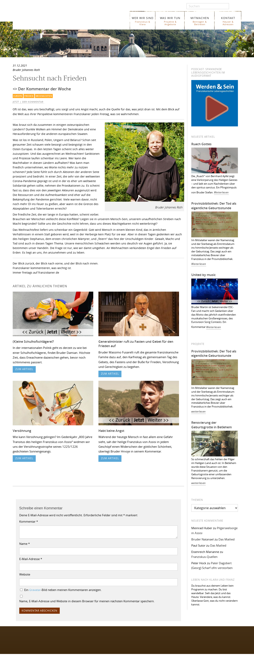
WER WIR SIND (142, 21)
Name (24, 544)
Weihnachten (44, 96)
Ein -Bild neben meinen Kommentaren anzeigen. (63, 590)
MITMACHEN (199, 21)
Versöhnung (22, 431)
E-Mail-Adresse (30, 559)
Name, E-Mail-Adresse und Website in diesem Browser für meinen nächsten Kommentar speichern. (87, 601)
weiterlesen (198, 411)
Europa (17, 96)
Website (24, 574)
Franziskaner (58, 18)
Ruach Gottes (201, 144)
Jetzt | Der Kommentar (28, 101)
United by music (203, 275)
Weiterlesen (221, 192)
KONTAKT (228, 21)
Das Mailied (226, 539)
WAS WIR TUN (170, 21)
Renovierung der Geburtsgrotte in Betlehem (211, 424)
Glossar (78, 668)
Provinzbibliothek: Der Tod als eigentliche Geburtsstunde (213, 205)
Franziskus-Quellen (204, 557)
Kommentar (28, 521)
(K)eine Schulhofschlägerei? (33, 341)
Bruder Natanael (202, 539)
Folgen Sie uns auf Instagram (31, 643)
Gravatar (35, 590)
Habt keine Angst (111, 431)
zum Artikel (24, 369)
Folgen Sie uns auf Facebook (30, 636)
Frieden (29, 96)
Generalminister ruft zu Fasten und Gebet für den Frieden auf (135, 343)
